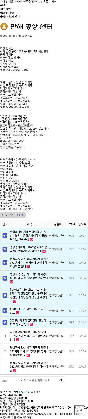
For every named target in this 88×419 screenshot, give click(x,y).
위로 (79, 410)
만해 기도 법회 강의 (11, 94)
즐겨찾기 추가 (11, 17)
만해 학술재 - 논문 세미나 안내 (17, 159)
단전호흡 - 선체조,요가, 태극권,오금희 (21, 134)
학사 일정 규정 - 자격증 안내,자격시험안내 (24, 51)
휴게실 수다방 (8, 63)
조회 (71, 224)
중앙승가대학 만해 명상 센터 (16, 35)
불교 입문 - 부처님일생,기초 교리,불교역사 (24, 128)
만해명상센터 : (8, 407)
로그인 (7, 9)
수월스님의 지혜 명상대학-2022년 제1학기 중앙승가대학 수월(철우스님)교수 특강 (28, 235)
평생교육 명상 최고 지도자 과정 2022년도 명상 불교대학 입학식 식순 (29, 366)
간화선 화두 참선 (9, 144)
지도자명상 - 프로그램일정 (15, 122)
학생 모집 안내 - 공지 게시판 (16, 85)
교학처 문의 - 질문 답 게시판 (16, 82)
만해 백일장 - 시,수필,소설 (15, 162)
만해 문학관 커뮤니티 (12, 147)
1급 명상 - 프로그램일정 (14, 119)
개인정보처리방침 (22, 417)
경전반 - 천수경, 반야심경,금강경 (19, 131)
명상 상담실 (6, 60)
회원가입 (8, 13)
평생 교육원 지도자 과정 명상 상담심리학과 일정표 (14, 105)
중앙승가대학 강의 (10, 91)
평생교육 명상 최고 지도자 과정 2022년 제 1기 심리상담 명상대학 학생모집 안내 (29, 262)
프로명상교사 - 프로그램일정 (16, 125)
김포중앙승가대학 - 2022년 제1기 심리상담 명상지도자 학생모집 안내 (28, 335)
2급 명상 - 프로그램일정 (14, 116)
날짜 (82, 224)
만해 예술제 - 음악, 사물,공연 (16, 165)
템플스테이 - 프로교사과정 (15, 100)
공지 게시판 (6, 54)
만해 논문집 (6, 178)
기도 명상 (5, 137)
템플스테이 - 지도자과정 (14, 97)
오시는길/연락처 (9, 66)
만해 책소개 (6, 171)
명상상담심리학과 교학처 (14, 69)
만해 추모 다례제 (9, 181)
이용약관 (5, 417)
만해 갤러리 (6, 168)
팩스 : (18, 410)
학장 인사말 (6, 48)
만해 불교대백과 (9, 174)
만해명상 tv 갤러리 (11, 57)
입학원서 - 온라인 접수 (13, 88)
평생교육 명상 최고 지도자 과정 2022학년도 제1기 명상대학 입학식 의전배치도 (29, 351)
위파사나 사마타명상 (11, 140)
